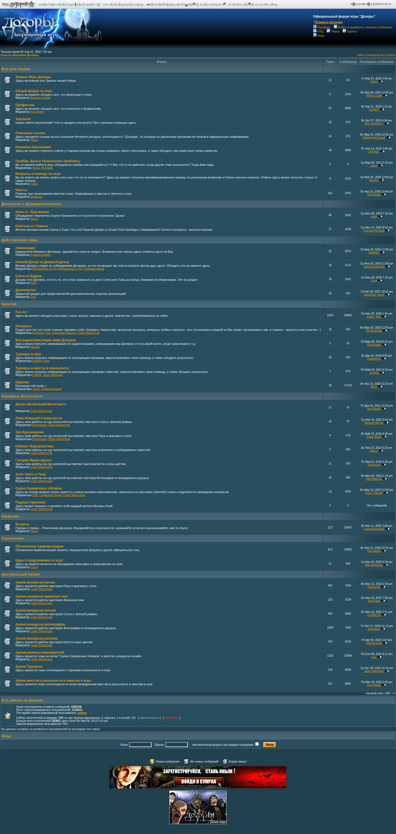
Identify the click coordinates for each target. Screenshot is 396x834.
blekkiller (374, 252)
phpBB (190, 832)
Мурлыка (47, 167)
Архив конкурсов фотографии (40, 624)
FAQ (318, 31)
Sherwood (374, 586)
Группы (350, 31)
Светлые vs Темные (31, 226)
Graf (35, 495)
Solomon (374, 151)
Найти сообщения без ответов (376, 55)
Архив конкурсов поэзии (35, 610)
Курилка (22, 382)
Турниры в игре (28, 354)
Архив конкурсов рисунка (36, 638)
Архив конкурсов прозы (35, 582)
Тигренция (374, 464)
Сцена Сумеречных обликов (38, 488)
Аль (374, 657)
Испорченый (374, 330)
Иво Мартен (374, 478)
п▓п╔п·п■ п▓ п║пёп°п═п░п (371, 3)
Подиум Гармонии (30, 502)
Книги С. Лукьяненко (32, 212)
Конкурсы (23, 326)
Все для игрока (15, 69)
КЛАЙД (37, 360)
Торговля (23, 119)
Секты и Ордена (28, 276)
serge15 (374, 109)
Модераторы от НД (70, 268)
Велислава (374, 344)
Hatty (374, 216)
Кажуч (374, 450)
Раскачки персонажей (33, 147)
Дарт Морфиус (374, 123)
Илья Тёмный (374, 492)
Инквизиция (25, 248)
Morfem (374, 180)
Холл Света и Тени (30, 474)
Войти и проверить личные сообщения (363, 27)
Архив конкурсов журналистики (41, 596)
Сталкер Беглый (374, 230)
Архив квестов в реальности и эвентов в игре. (53, 680)
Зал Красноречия (29, 432)
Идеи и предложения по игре (39, 560)
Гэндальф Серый (50, 495)
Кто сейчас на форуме (22, 700)
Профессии (24, 105)
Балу (374, 386)
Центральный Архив (20, 574)
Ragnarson (374, 358)
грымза (34, 346)
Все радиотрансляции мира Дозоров (45, 340)
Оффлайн (10, 516)
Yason (374, 81)
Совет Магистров (89, 332)
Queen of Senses (373, 266)
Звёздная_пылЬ (374, 294)
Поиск (333, 31)
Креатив (9, 304)
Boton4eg (374, 600)
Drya (33, 282)
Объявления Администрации (39, 546)
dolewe (82, 712)
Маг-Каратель (374, 564)
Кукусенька (39, 424)
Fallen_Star (374, 316)
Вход (318, 35)
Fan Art (21, 312)
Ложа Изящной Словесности (38, 418)
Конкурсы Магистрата (21, 396)
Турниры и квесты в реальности (42, 368)
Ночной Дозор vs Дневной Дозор (42, 262)
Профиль (322, 27)
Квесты (21, 190)
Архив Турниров (28, 666)
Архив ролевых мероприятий (39, 652)
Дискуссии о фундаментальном (31, 204)
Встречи (22, 524)
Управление (12, 538)
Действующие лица (19, 240)
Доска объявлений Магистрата (40, 404)
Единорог (36, 196)
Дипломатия (25, 290)
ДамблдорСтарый (373, 137)
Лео (48, 332)
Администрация (40, 97)
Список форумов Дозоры (20, 55)
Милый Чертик (374, 422)
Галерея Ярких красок (33, 460)
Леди (46, 360)
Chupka (373, 372)
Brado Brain (374, 436)
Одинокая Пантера (64, 332)
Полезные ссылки (30, 133)
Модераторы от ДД (44, 268)
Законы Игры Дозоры (33, 77)
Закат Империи (52, 374)
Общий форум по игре (33, 91)
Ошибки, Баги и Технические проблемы (47, 161)
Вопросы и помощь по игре (38, 174)
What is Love (374, 95)
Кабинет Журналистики (34, 446)
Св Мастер (374, 614)
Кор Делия (37, 111)
